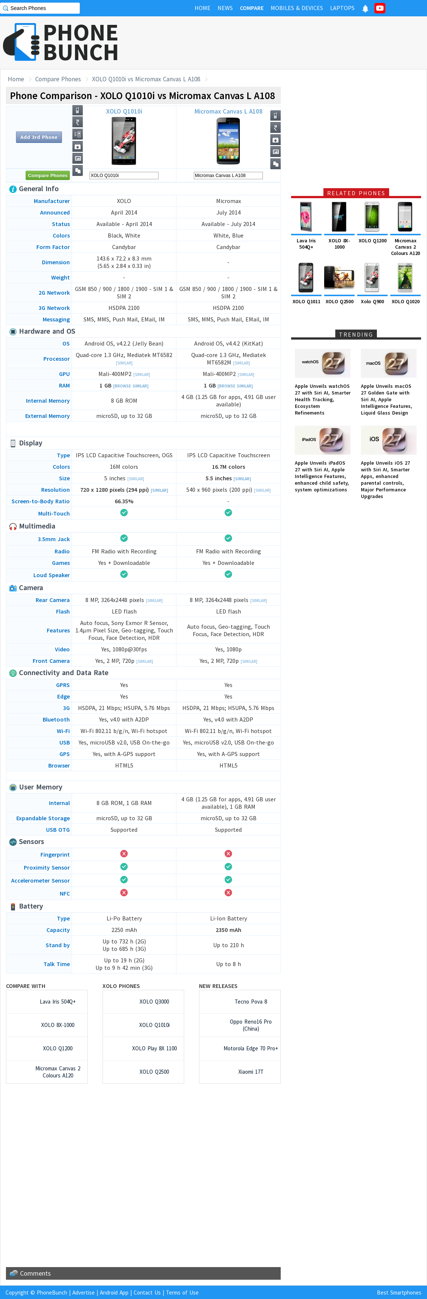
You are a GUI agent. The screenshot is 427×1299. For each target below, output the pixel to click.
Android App (114, 1292)
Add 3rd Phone (39, 137)
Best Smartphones (399, 1292)
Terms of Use (182, 1292)
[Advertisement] (292, 42)
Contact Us (147, 1292)
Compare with (25, 985)
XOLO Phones (121, 985)
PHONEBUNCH (81, 42)
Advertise (83, 1292)
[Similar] (124, 363)
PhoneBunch (52, 1292)
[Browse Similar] (131, 386)
